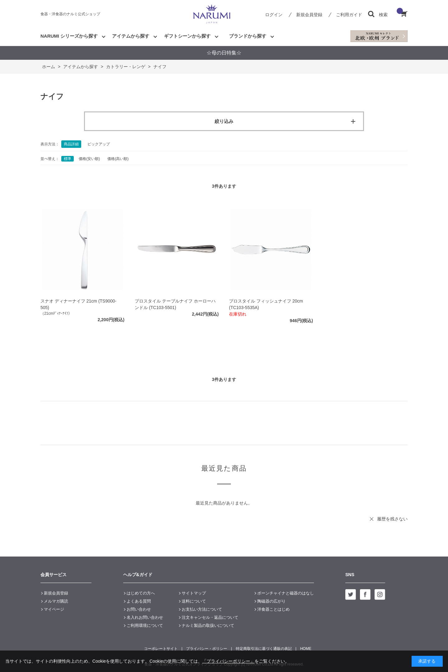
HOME (305, 648)
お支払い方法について (202, 609)
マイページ (54, 609)
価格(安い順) (89, 159)
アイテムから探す (130, 36)
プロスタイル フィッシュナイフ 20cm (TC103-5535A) (266, 304)
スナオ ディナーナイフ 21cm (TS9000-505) (78, 304)
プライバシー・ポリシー (206, 648)
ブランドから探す (247, 36)
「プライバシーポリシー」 (228, 661)
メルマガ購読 (56, 601)
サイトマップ (194, 593)
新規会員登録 (309, 14)
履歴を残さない (392, 518)
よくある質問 (139, 601)
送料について (194, 601)
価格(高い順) (117, 159)
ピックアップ (98, 144)
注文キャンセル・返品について (210, 617)
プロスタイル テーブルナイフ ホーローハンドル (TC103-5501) (175, 304)
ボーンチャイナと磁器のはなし (285, 593)
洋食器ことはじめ (273, 609)
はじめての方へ (141, 593)
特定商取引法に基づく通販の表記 (264, 648)
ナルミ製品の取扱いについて (208, 625)
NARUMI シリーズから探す (69, 36)
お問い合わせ (139, 609)
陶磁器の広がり (271, 601)
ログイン (273, 14)
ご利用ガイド (349, 14)
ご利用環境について (145, 625)
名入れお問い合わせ (145, 617)
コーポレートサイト (161, 648)
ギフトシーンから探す (187, 36)
